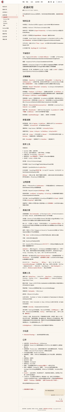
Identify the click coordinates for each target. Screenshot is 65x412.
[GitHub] (51, 2)
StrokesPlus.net (34, 343)
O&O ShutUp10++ (56, 266)
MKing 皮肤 (48, 80)
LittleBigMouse (27, 325)
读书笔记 (4, 12)
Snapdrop (41, 193)
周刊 (42, 2)
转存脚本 (50, 203)
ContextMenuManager (29, 264)
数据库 (47, 278)
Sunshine (44, 139)
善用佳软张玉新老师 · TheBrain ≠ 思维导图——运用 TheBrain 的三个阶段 (43, 379)
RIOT (56, 69)
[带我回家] (3, 2)
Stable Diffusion (44, 57)
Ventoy (42, 311)
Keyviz (38, 131)
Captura (35, 123)
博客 (23, 2)
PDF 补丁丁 (46, 244)
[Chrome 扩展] (43, 400)
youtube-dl (55, 110)
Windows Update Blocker (35, 268)
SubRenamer (40, 185)
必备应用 (4, 17)
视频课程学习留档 (28, 389)
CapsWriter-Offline (56, 223)
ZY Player (39, 91)
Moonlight (29, 139)
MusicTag (58, 80)
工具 (32, 2)
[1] (42, 322)
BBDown (31, 112)
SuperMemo (37, 35)
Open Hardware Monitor (43, 255)
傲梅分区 (27, 313)
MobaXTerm (32, 276)
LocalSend (33, 193)
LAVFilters (58, 91)
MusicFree (32, 80)
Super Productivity (40, 30)
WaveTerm (48, 276)
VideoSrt (25, 107)
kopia (45, 35)
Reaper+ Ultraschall (34, 87)
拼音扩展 (38, 170)
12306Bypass (55, 310)
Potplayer (31, 91)
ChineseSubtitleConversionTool (37, 105)
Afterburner (26, 257)
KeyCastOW (53, 131)
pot (43, 43)
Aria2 (27, 235)
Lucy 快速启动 (33, 156)
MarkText (28, 40)
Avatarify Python (48, 128)
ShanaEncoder (27, 100)
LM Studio (43, 48)
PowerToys (35, 262)
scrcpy (31, 134)
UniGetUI (25, 249)
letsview (25, 136)
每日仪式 (4, 6)
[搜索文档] (59, 2)
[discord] (49, 2)
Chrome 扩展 (5, 19)
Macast (45, 134)
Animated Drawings (29, 334)
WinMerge (42, 190)
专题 (27, 2)
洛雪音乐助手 (29, 84)
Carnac (31, 131)
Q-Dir (49, 214)
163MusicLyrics (27, 82)
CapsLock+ (41, 154)
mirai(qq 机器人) (42, 365)
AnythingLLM (34, 48)
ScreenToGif (34, 125)
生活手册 (37, 2)
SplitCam (42, 123)
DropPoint (31, 200)
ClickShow (45, 131)
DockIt (26, 373)
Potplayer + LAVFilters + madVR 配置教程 (35, 95)
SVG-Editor (34, 57)
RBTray (44, 262)
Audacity (44, 87)
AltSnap (25, 175)
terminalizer (58, 123)
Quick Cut (41, 100)
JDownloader (32, 110)
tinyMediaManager (33, 115)
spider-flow (42, 167)
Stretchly (30, 307)
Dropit (56, 198)
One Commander (34, 214)
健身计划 (4, 9)
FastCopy (48, 193)
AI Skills (4, 21)
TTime (37, 43)
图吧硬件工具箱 (45, 257)
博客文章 (5, 39)
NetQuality (31, 291)
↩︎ (35, 389)
